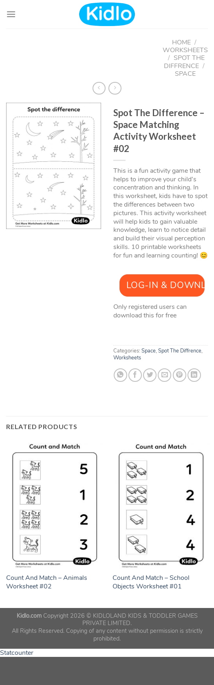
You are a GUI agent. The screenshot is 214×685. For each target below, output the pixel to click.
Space (185, 73)
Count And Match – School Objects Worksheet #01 (151, 582)
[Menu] (11, 14)
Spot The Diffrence (184, 61)
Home (181, 42)
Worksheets (185, 50)
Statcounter (16, 652)
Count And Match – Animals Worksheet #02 (46, 582)
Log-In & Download (165, 285)
